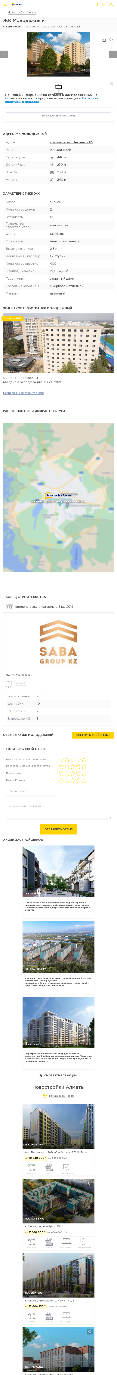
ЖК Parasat (35, 1367)
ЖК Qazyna (34, 1219)
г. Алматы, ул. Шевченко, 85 (71, 142)
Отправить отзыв (59, 830)
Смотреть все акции (58, 1075)
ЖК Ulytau (33, 1293)
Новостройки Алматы (22, 13)
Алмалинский (60, 150)
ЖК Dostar (34, 1144)
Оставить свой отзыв (92, 735)
